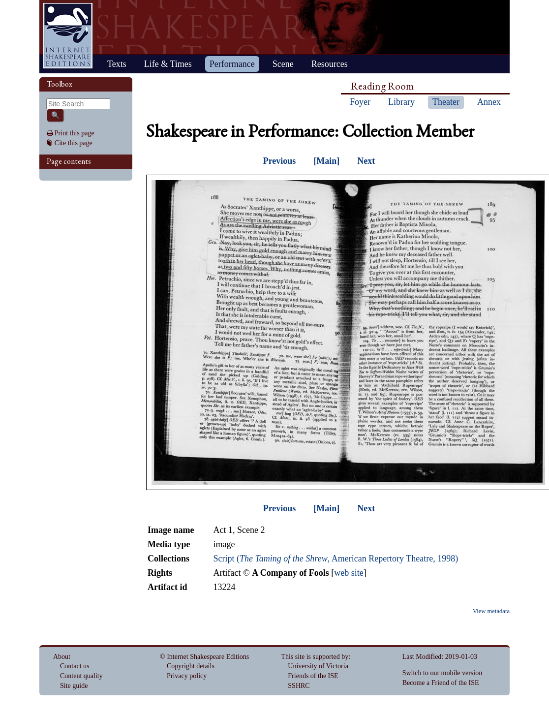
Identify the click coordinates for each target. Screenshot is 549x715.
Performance (232, 64)
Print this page (74, 133)
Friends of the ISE (313, 676)
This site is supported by (314, 656)
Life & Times (168, 64)
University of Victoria (318, 666)
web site (348, 573)
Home (67, 35)
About (61, 656)
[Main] (326, 161)
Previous (279, 161)
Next (366, 161)
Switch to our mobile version (442, 673)
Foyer (360, 102)
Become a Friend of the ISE (440, 682)
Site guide (74, 685)
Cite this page (73, 143)
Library (401, 102)
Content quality (81, 676)
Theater (445, 102)
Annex (489, 102)
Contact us (75, 666)
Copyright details (190, 666)
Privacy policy (187, 676)
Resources (329, 64)
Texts (116, 64)
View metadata (491, 611)
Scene (283, 64)
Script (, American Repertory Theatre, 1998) (335, 558)
